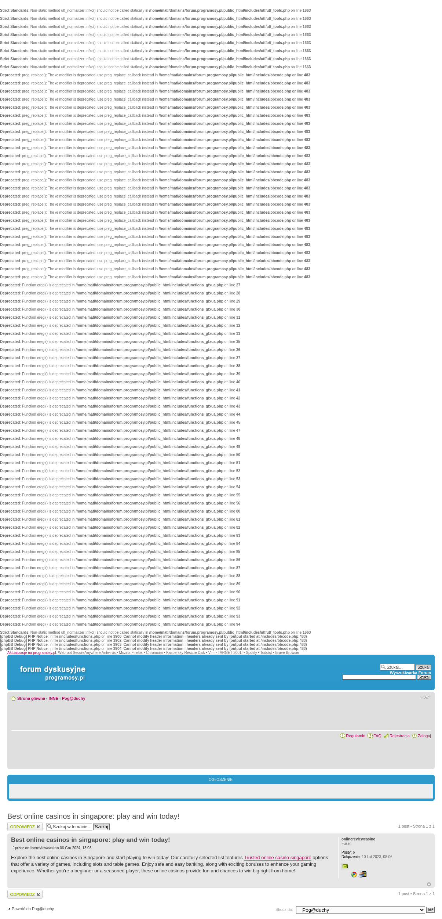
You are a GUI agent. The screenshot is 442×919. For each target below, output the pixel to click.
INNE (53, 698)
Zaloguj (424, 736)
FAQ (377, 736)
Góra (429, 884)
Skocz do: (284, 909)
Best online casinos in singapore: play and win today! (93, 816)
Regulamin (355, 736)
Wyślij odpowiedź (25, 826)
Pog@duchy (73, 698)
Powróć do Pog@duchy (33, 909)
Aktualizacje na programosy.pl (31, 653)
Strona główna (31, 698)
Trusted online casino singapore (277, 857)
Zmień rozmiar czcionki (425, 697)
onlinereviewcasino (42, 848)
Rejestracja (400, 736)
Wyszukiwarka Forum (410, 672)
